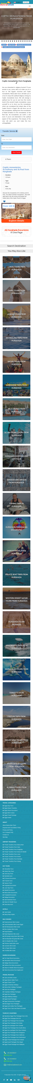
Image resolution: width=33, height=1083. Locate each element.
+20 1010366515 (11, 1058)
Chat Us (27, 1077)
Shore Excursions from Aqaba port (13, 970)
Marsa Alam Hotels (9, 914)
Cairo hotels (7, 912)
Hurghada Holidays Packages (12, 992)
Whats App (8, 1055)
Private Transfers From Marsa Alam (14, 844)
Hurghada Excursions (24, 44)
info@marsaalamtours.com (14, 1064)
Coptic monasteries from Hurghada (13, 47)
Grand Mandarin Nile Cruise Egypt (13, 924)
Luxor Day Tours (8, 888)
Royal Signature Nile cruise (11, 934)
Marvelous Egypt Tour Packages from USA (16, 1016)
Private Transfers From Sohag (12, 861)
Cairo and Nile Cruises (10, 977)
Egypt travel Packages (10, 999)
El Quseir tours (8, 880)
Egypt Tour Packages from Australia (14, 1020)
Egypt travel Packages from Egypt (13, 1042)
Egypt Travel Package (10, 815)
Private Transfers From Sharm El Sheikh (15, 852)
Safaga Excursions (9, 897)
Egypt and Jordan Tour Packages (13, 1006)
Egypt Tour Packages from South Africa (15, 1028)
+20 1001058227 (11, 1052)
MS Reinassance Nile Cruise (12, 927)
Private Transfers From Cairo (12, 847)
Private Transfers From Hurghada (13, 849)
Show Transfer (16, 152)
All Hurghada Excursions (17, 230)
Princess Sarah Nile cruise (11, 943)
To (2, 144)
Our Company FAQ (8, 832)
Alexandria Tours (8, 869)
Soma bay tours (8, 904)
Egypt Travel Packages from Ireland (14, 1039)
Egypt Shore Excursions (10, 810)
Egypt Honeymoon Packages (12, 1001)
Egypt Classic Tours (9, 982)
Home (4, 44)
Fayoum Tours (8, 883)
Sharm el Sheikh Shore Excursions (13, 967)
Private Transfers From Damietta (13, 859)
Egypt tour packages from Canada (13, 1025)
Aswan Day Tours (9, 871)
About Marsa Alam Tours (9, 825)
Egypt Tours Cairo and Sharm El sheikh (15, 1008)
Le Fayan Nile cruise (10, 948)
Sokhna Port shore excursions (12, 965)
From (2, 135)
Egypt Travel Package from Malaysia (14, 1044)
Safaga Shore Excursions (11, 963)
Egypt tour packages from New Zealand (15, 1030)
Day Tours (12, 44)
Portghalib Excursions (10, 895)
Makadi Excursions (9, 890)
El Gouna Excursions (10, 878)
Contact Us (6, 834)
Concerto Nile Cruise (10, 945)
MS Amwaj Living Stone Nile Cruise (14, 936)
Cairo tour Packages (9, 989)
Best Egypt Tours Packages (11, 1003)
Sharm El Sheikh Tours (10, 902)
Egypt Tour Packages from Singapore (14, 1032)
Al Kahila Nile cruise (9, 950)
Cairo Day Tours (8, 873)
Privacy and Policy (8, 830)
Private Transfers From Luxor (12, 854)
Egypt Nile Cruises (9, 813)
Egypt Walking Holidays (10, 996)
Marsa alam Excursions (10, 892)
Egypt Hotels (7, 817)
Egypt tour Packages (10, 994)
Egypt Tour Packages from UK (12, 1018)
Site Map (5, 837)
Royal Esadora (8, 931)
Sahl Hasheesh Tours (10, 899)
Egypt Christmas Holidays (11, 984)
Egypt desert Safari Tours (11, 980)
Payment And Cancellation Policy (12, 827)
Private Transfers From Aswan (12, 856)
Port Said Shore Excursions (11, 958)
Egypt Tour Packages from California (14, 1035)
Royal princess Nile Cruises (11, 922)
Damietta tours (8, 876)
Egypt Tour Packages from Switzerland (14, 1037)
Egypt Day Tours (8, 805)
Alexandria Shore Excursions (12, 960)
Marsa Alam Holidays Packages (13, 987)
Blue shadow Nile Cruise (11, 929)
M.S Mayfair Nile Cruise (10, 941)
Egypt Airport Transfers (10, 808)
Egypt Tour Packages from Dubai (13, 1023)
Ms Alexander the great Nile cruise (13, 938)
